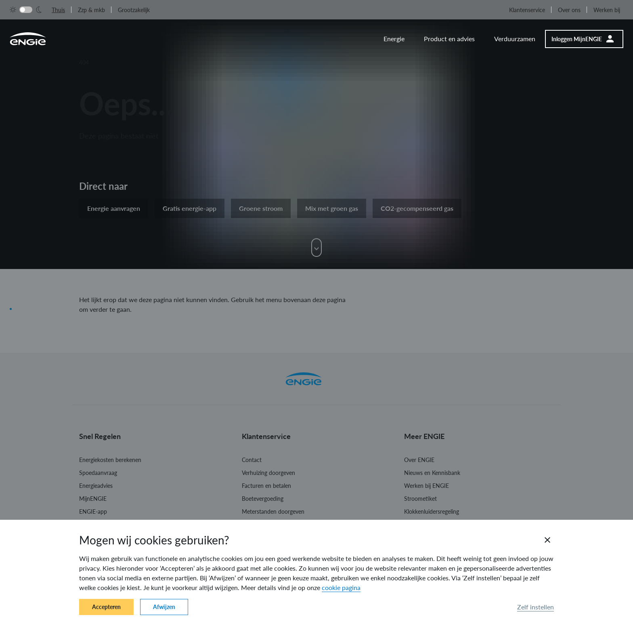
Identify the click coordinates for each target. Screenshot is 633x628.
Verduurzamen (514, 38)
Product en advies (449, 38)
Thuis (58, 9)
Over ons (569, 9)
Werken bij (606, 9)
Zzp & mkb (91, 9)
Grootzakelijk (134, 9)
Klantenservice (527, 9)
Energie (394, 38)
